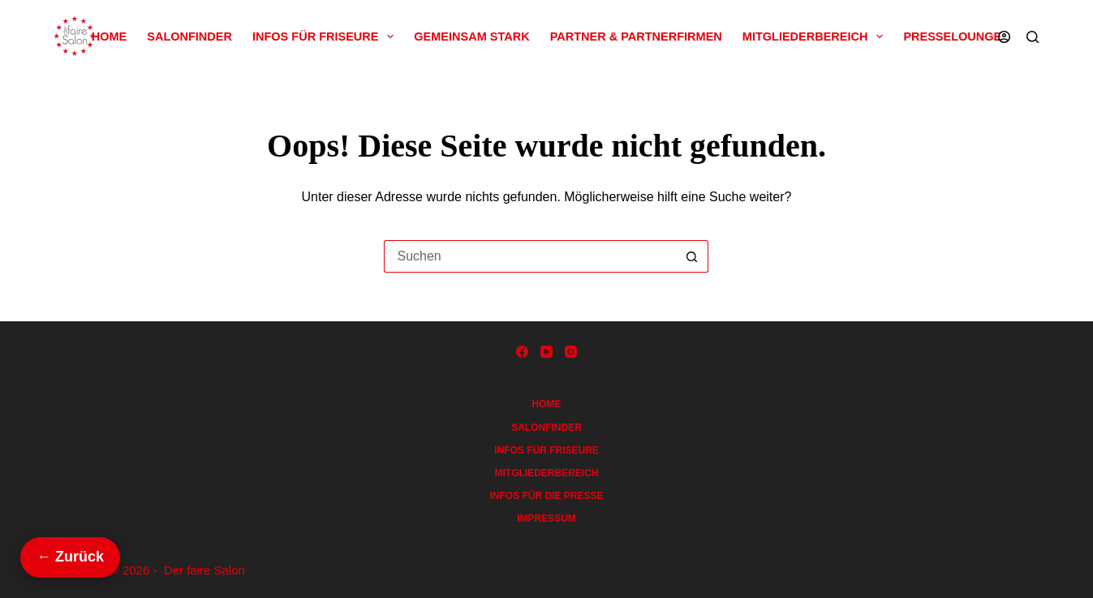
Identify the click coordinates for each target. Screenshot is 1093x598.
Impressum (546, 518)
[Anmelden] (1004, 37)
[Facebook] (522, 352)
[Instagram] (571, 352)
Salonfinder (189, 36)
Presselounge (952, 36)
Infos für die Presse (546, 495)
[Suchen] (1032, 37)
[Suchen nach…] (530, 256)
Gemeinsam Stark (471, 36)
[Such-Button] (692, 256)
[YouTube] (546, 352)
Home (109, 36)
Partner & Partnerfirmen (636, 36)
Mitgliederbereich (816, 36)
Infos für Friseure (326, 36)
